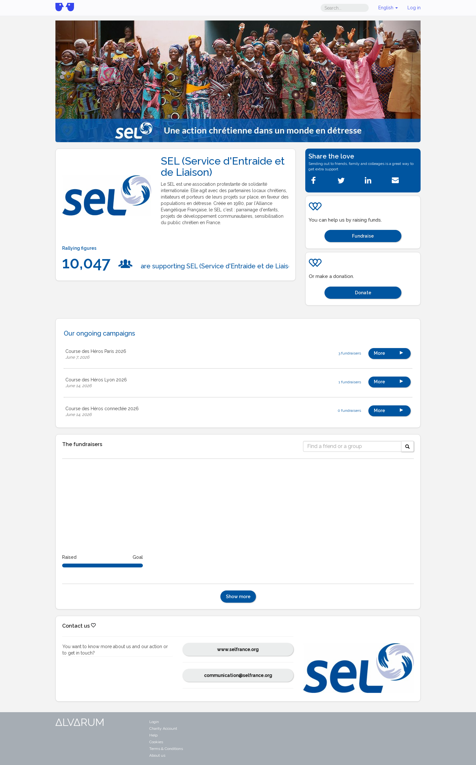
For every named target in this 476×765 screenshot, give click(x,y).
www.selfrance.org (238, 649)
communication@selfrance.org (238, 675)
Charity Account (163, 728)
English (388, 7)
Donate (363, 292)
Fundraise (363, 236)
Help (153, 735)
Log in (414, 7)
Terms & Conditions (166, 748)
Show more (238, 596)
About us (157, 755)
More (389, 352)
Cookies (156, 742)
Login (154, 722)
